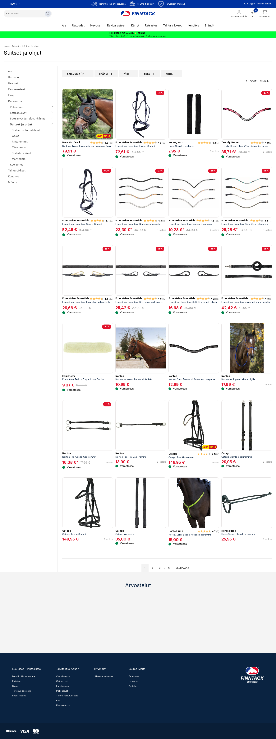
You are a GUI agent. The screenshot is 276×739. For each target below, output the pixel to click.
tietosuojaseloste (21, 691)
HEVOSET (13, 83)
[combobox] (27, 13)
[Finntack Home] (138, 13)
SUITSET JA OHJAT (21, 124)
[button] (259, 82)
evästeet (16, 681)
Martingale (18, 159)
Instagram (133, 681)
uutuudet (78, 25)
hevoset (95, 25)
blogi (15, 686)
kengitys (193, 25)
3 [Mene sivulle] (159, 568)
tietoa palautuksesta (67, 696)
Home (7, 46)
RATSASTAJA (16, 107)
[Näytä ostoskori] (264, 14)
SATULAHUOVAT (18, 113)
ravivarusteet (116, 25)
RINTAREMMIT (20, 141)
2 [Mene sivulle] (152, 568)
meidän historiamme (23, 676)
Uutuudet (14, 77)
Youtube (132, 686)
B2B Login (249, 3)
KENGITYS (13, 176)
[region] (167, 73)
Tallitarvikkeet (16, 170)
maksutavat (62, 691)
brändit (209, 25)
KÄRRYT (12, 95)
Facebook (133, 676)
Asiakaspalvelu (264, 3)
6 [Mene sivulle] (169, 568)
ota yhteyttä (63, 676)
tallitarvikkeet (172, 25)
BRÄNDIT (12, 182)
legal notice (19, 696)
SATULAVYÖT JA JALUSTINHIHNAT (27, 118)
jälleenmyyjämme (103, 676)
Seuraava (183, 568)
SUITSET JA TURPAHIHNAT (26, 130)
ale (64, 25)
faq (58, 700)
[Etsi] (48, 14)
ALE (10, 71)
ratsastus (151, 25)
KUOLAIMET (16, 164)
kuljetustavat (63, 686)
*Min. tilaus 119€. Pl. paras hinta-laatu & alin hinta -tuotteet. (138, 34)
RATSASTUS (16, 46)
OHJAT (15, 136)
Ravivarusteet (16, 89)
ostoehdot (62, 681)
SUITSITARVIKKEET (21, 153)
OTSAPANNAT (19, 147)
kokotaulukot (63, 705)
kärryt (135, 25)
